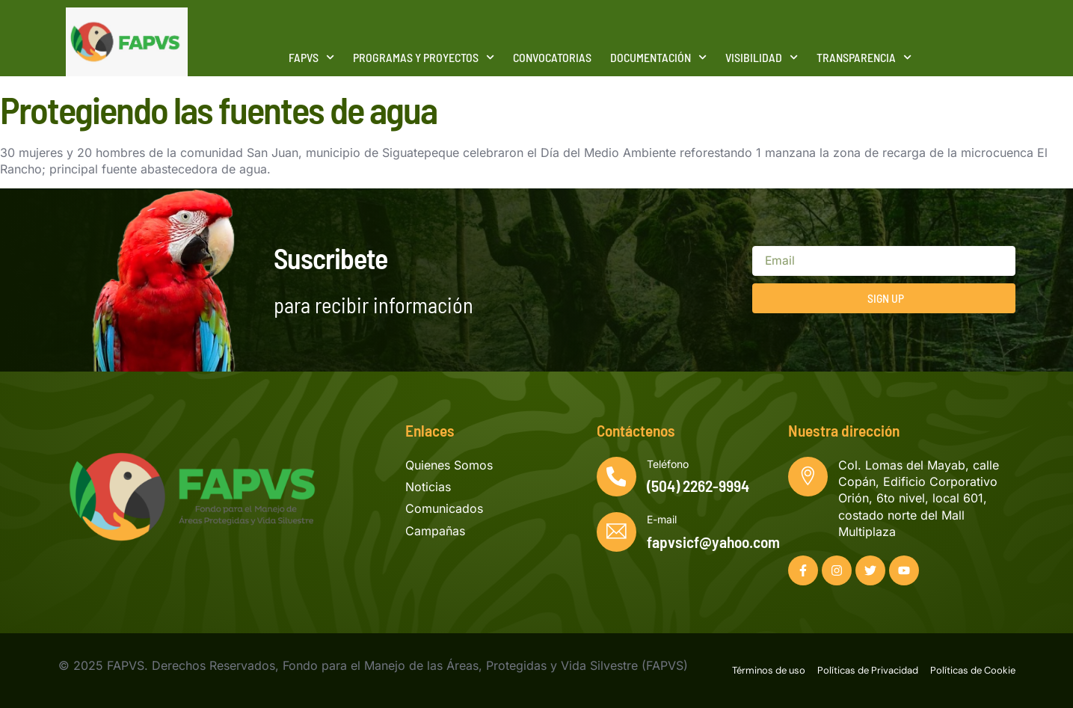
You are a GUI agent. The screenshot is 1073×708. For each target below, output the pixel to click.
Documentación (658, 57)
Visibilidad (761, 57)
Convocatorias (552, 57)
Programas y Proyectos (423, 57)
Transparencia (864, 57)
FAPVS (311, 57)
